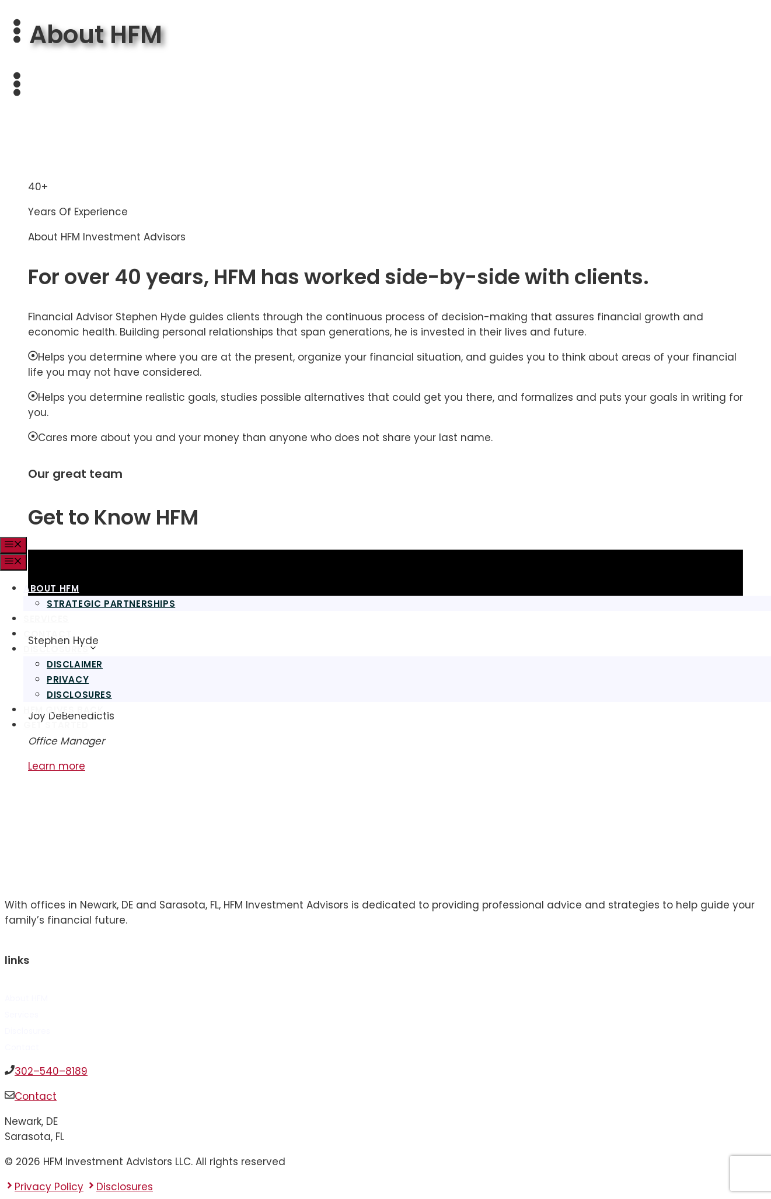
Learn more (56, 766)
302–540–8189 (51, 1071)
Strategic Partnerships (111, 603)
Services (46, 619)
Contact (47, 634)
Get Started (56, 725)
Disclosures (60, 649)
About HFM (55, 588)
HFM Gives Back (63, 710)
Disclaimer (75, 664)
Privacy (68, 679)
